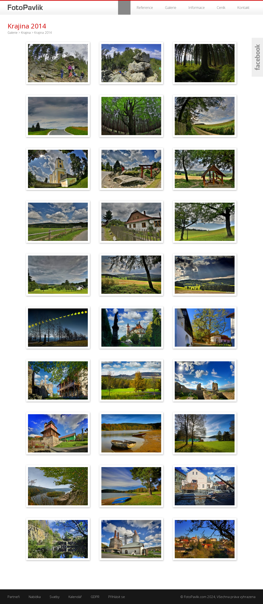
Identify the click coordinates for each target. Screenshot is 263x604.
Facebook (257, 57)
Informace (196, 7)
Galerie (170, 7)
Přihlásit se (116, 596)
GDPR (95, 596)
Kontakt (243, 7)
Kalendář (75, 596)
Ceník (221, 7)
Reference (145, 7)
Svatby (55, 596)
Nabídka (35, 596)
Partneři (14, 596)
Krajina (26, 32)
